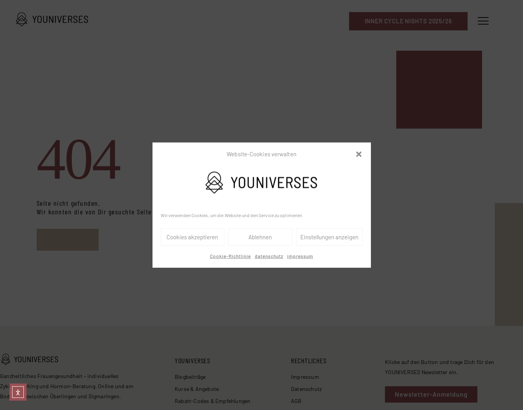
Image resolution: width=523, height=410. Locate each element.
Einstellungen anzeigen (329, 236)
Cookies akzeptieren (192, 236)
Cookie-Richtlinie (230, 256)
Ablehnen (260, 236)
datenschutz (269, 256)
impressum (300, 256)
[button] (359, 154)
